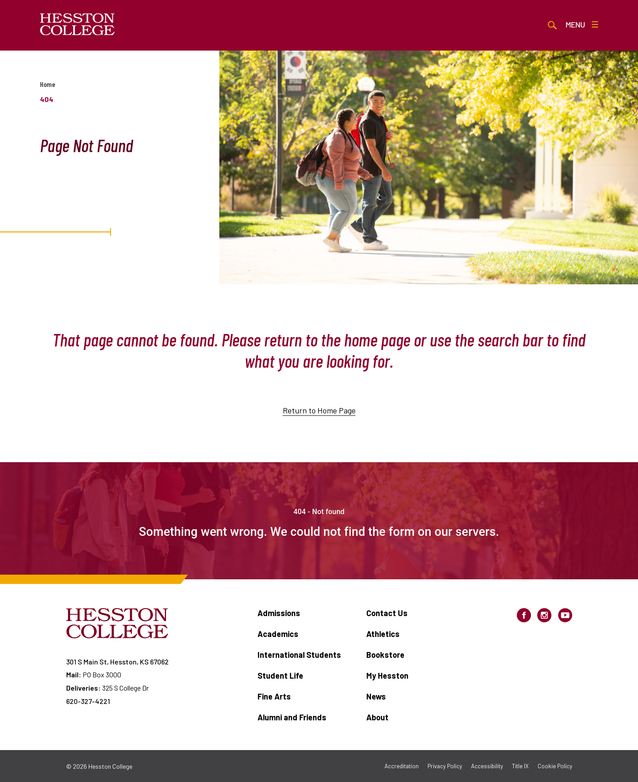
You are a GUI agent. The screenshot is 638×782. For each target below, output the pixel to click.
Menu (582, 24)
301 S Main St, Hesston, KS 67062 (117, 661)
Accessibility (487, 766)
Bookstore (385, 655)
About (377, 717)
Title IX (520, 766)
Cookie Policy (555, 766)
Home (47, 84)
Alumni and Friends (292, 717)
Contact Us (387, 613)
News (376, 696)
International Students (299, 655)
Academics (278, 634)
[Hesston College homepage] (77, 24)
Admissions (279, 613)
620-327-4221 (88, 701)
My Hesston (387, 675)
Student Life (280, 675)
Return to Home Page (319, 418)
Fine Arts (274, 696)
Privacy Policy (445, 766)
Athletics (383, 634)
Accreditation (401, 766)
